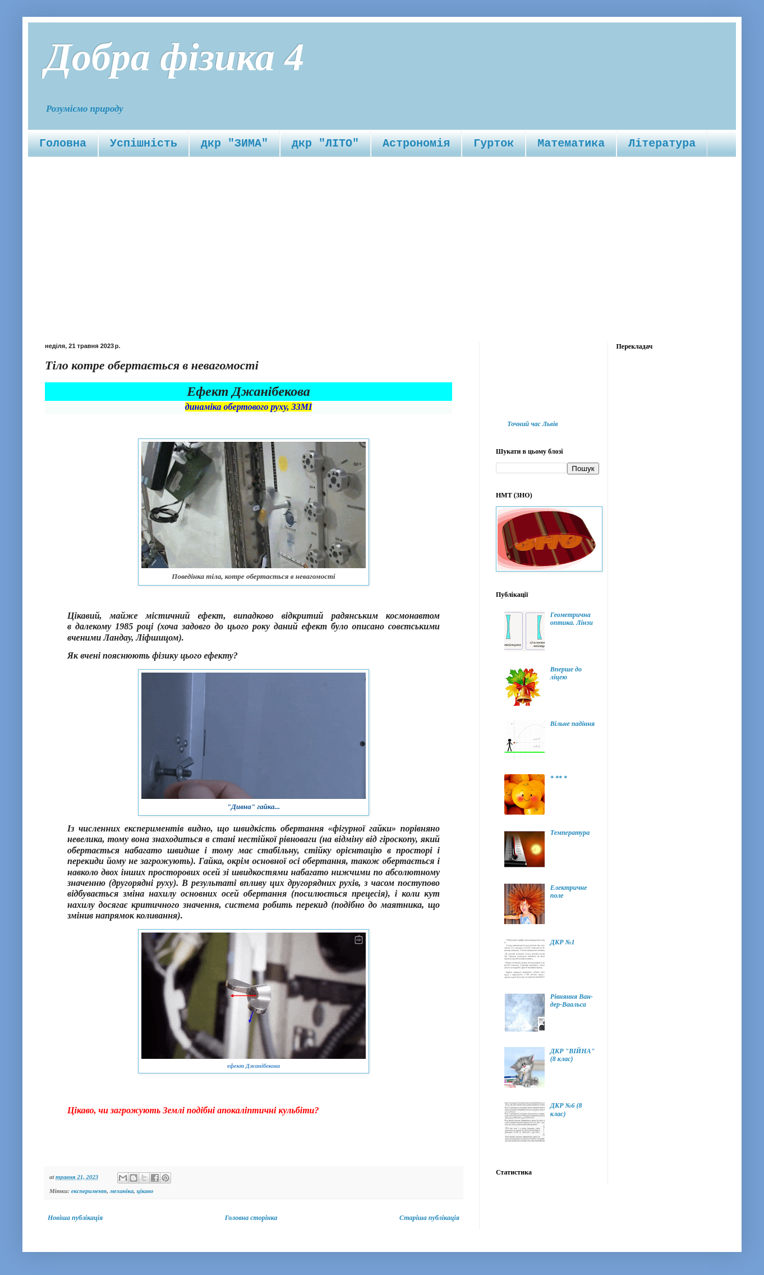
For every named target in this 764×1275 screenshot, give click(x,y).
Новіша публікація (75, 1218)
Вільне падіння (572, 724)
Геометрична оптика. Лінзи (571, 619)
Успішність (143, 143)
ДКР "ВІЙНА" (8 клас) (572, 1055)
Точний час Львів (532, 424)
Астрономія (416, 143)
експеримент (89, 1190)
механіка (122, 1190)
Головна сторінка (251, 1218)
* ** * (558, 778)
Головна (62, 143)
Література (662, 143)
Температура (570, 833)
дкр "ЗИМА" (234, 143)
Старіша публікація (429, 1218)
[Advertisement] (382, 241)
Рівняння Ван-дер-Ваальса (571, 1000)
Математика (571, 143)
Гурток (493, 143)
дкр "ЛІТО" (325, 143)
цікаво (145, 1190)
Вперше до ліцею (566, 673)
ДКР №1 (562, 942)
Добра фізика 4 (174, 57)
